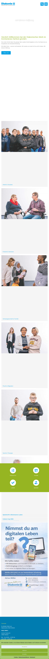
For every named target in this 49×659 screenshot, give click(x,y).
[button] (42, 4)
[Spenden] (36, 483)
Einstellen (24, 654)
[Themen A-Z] (13, 471)
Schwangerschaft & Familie (10, 540)
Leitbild (13, 486)
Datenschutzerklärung (24, 657)
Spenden (36, 486)
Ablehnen (24, 650)
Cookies (16, 657)
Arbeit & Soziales (8, 406)
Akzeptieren (24, 646)
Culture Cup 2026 (8, 584)
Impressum (32, 657)
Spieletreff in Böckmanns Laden (13, 580)
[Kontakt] (36, 471)
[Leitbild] (13, 483)
